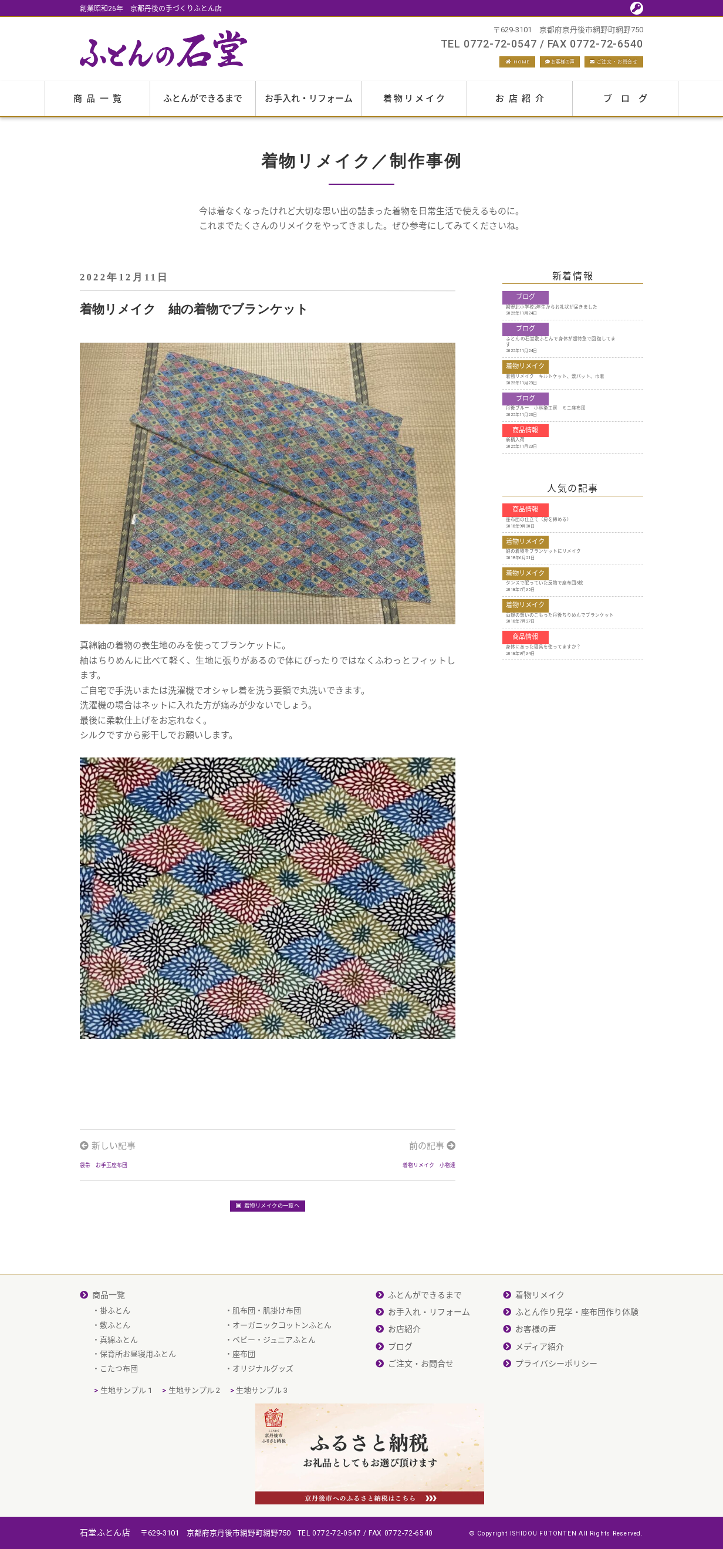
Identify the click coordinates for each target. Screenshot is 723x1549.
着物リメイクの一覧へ (268, 1237)
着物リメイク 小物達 (411, 1183)
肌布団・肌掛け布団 (266, 1345)
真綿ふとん (119, 1375)
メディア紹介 (539, 1381)
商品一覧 (99, 104)
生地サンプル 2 (194, 1425)
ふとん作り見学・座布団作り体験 (576, 1347)
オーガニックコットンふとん (282, 1360)
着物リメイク (415, 104)
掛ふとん (115, 1345)
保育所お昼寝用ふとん (138, 1389)
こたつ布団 (119, 1403)
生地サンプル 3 (262, 1425)
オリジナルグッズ (262, 1403)
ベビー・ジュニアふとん (274, 1375)
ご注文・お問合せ (599, 64)
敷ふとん (115, 1360)
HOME (443, 64)
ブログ (629, 104)
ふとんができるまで (202, 104)
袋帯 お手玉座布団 (119, 1183)
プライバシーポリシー (556, 1398)
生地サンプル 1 (126, 1425)
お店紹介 (521, 104)
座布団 (243, 1389)
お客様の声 (508, 64)
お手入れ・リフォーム (309, 104)
